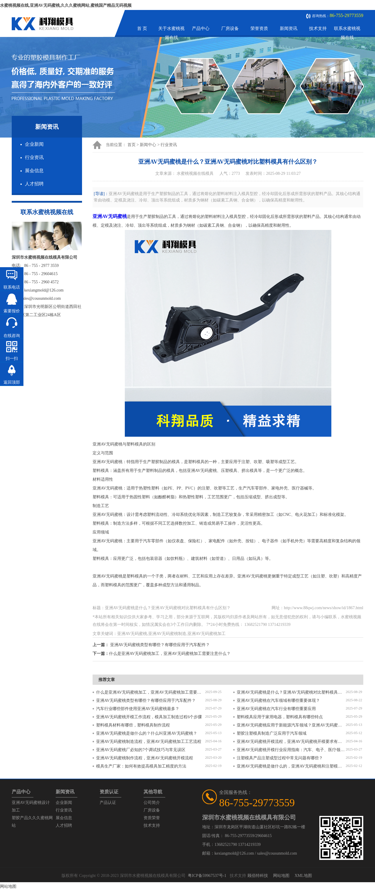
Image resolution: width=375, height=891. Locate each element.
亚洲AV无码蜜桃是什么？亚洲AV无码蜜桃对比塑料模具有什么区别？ (291, 692)
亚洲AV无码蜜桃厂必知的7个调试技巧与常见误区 (140, 750)
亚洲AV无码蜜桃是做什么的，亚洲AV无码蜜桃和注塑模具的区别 (291, 766)
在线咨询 (12, 335)
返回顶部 (12, 382)
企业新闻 (34, 144)
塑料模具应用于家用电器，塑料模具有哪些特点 (280, 717)
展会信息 (34, 170)
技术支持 (318, 28)
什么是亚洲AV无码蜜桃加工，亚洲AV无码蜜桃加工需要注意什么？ (150, 692)
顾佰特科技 (258, 875)
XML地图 (303, 875)
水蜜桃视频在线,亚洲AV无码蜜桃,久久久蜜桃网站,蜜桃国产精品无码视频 (66, 5)
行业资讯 (34, 157)
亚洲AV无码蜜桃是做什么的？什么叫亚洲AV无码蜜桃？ (146, 733)
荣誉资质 (259, 28)
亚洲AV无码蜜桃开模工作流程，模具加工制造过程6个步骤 (149, 717)
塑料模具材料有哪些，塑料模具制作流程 (133, 725)
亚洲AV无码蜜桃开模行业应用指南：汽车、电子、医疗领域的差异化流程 (291, 750)
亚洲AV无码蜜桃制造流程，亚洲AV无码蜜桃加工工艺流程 (148, 741)
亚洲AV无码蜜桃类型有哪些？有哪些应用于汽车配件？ (146, 700)
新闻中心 (148, 145)
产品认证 (108, 802)
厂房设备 (230, 28)
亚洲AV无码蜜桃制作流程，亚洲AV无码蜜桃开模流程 (144, 758)
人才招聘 (34, 183)
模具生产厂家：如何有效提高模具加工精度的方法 (141, 766)
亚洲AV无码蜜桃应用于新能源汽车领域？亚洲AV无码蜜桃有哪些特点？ (291, 725)
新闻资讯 (288, 28)
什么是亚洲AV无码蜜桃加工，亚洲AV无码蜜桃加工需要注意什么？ (170, 653)
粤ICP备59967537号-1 (207, 875)
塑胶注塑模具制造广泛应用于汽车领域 (271, 733)
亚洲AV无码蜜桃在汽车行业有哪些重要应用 (276, 709)
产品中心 (200, 28)
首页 (131, 145)
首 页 (142, 28)
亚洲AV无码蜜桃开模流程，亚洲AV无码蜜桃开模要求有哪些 (291, 741)
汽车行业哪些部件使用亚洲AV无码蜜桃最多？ (137, 709)
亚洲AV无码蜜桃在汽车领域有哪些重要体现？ (278, 700)
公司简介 (152, 802)
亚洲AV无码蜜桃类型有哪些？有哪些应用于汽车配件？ (160, 645)
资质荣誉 (152, 818)
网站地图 (281, 875)
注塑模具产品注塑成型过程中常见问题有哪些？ (280, 758)
